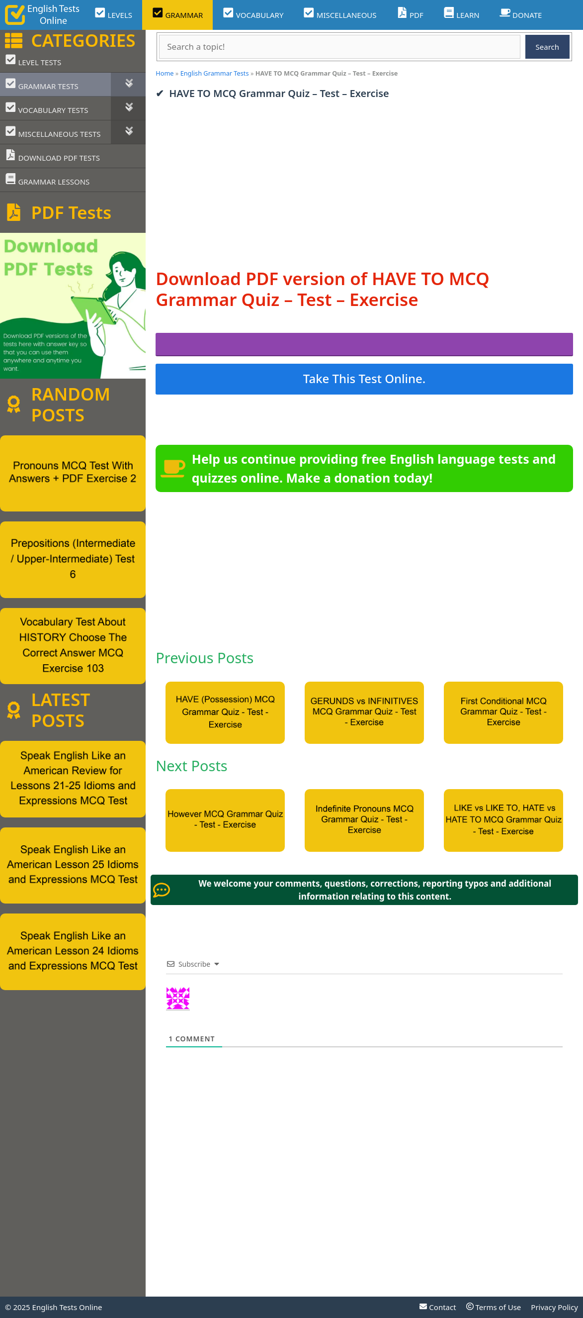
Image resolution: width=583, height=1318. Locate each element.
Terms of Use (493, 1307)
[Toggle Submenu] (128, 84)
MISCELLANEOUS (339, 13)
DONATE (521, 13)
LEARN (461, 13)
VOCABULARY (253, 13)
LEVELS (113, 13)
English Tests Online (67, 1307)
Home (164, 73)
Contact (437, 1307)
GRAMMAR (177, 13)
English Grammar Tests (214, 73)
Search (547, 47)
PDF (410, 13)
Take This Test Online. (364, 378)
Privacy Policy (554, 1307)
